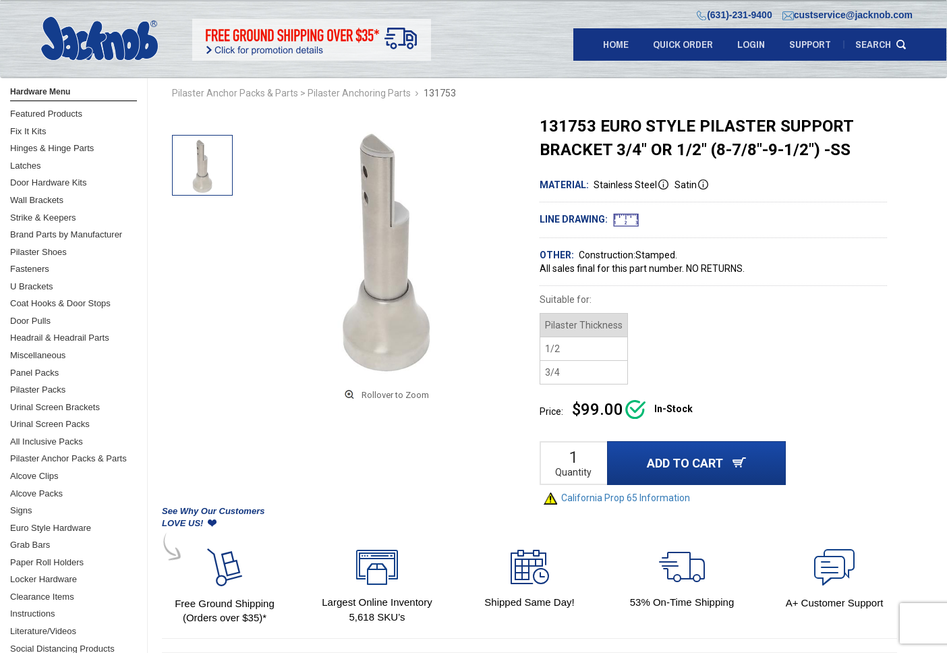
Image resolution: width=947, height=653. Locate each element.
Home (616, 44)
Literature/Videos (43, 631)
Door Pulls (30, 321)
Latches (25, 166)
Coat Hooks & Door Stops (60, 303)
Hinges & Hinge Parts (52, 148)
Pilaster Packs (37, 390)
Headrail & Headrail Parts (59, 338)
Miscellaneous (37, 355)
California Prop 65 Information (617, 497)
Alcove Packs (36, 493)
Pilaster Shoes (38, 252)
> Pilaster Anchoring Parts (355, 93)
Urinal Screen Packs (50, 424)
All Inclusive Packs (46, 441)
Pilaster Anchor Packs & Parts (68, 458)
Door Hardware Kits (48, 182)
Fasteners (29, 269)
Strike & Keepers (43, 217)
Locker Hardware (43, 579)
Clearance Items (42, 597)
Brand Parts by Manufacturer (66, 234)
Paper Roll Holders (47, 562)
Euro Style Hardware (50, 528)
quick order (683, 44)
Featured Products (46, 114)
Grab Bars (30, 545)
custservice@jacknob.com (847, 14)
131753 (440, 93)
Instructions (32, 613)
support (810, 44)
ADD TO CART (696, 463)
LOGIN (751, 44)
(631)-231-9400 (734, 14)
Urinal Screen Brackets (55, 407)
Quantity (573, 472)
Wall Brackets (36, 200)
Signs (21, 510)
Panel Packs (34, 373)
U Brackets (31, 286)
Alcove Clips (34, 476)
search (873, 44)
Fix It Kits (28, 131)
